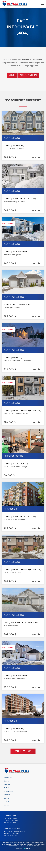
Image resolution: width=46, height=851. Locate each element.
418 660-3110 (11, 822)
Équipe (6, 781)
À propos (7, 784)
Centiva (27, 848)
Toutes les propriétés (23, 751)
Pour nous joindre (28, 75)
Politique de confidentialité (35, 844)
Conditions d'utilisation (14, 845)
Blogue (6, 798)
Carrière (7, 794)
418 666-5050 (12, 835)
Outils (6, 788)
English (6, 805)
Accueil (12, 75)
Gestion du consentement (31, 845)
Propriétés (8, 777)
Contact (7, 801)
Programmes (8, 791)
